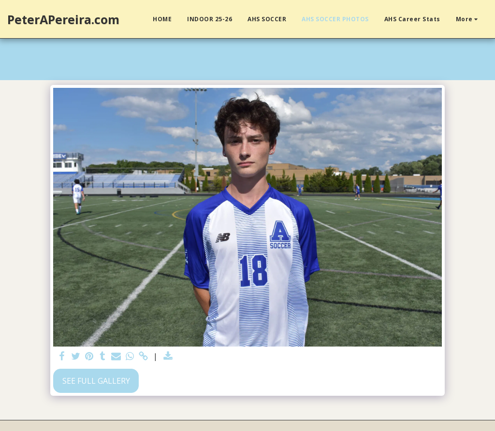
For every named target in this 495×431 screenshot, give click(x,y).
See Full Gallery (96, 380)
